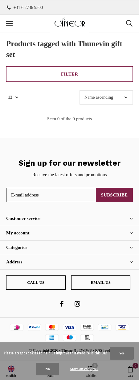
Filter (69, 74)
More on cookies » (84, 369)
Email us (101, 282)
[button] (9, 23)
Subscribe (114, 194)
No (47, 369)
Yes (121, 353)
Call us (35, 282)
